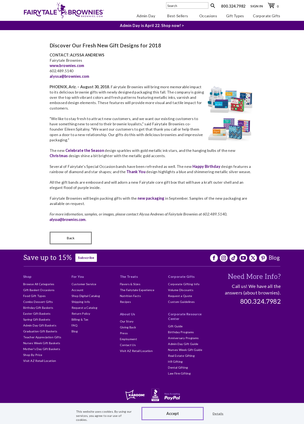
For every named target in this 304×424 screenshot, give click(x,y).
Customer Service (84, 284)
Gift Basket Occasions (39, 290)
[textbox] (187, 5)
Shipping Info (81, 302)
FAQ (75, 325)
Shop (27, 276)
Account (78, 290)
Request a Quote (180, 296)
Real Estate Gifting (181, 355)
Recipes (125, 302)
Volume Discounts (180, 290)
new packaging (150, 198)
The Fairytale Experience (137, 290)
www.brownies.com (67, 65)
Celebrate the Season (84, 150)
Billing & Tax (80, 319)
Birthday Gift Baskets (38, 307)
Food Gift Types (34, 296)
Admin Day (146, 15)
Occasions (208, 15)
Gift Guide (175, 326)
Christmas (59, 155)
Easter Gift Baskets (37, 313)
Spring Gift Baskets (36, 319)
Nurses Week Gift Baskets (41, 343)
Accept (172, 413)
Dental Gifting (178, 367)
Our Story (127, 321)
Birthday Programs (181, 332)
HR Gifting (175, 361)
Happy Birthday (206, 166)
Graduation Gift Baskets (40, 331)
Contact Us (128, 345)
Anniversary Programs (183, 338)
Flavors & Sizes (130, 284)
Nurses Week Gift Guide (185, 350)
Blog (274, 257)
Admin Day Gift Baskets (39, 325)
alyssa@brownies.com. (68, 219)
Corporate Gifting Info (184, 284)
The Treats (129, 276)
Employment (128, 339)
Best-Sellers (177, 15)
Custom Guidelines (181, 302)
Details (218, 413)
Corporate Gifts (266, 15)
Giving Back (128, 327)
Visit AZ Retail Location (39, 360)
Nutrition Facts (130, 296)
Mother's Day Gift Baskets (41, 349)
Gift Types (235, 15)
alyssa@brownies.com (69, 76)
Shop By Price (32, 355)
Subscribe (86, 257)
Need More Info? (254, 277)
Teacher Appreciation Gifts (42, 337)
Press (124, 333)
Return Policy (81, 313)
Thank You (135, 171)
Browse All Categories (38, 284)
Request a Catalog (84, 307)
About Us (127, 314)
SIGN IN (256, 6)
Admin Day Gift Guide (183, 344)
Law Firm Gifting (179, 373)
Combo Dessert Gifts (38, 302)
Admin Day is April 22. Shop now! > (152, 25)
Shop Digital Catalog (86, 296)
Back (71, 238)
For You (78, 276)
